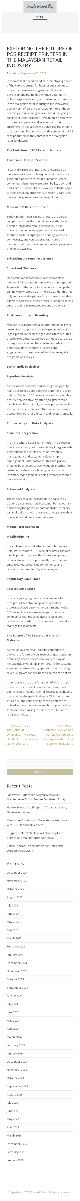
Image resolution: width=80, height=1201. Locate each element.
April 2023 (13, 1127)
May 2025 (13, 922)
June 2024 (13, 1012)
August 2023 (14, 1094)
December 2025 (17, 872)
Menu (40, 17)
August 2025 (14, 897)
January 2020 (15, 1160)
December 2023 (17, 1061)
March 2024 (14, 1037)
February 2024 (16, 1045)
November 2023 (17, 1070)
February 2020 (16, 1152)
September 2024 (17, 988)
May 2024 (13, 1020)
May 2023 (13, 1119)
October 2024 (15, 979)
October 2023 (15, 1078)
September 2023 (17, 1086)
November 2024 (17, 971)
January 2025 (15, 955)
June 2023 (13, 1111)
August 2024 (14, 996)
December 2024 (17, 963)
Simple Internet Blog (40, 6)
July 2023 (12, 1102)
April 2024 (13, 1029)
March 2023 (14, 1135)
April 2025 (13, 930)
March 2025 (14, 938)
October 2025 (15, 889)
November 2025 (17, 881)
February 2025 (16, 946)
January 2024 (15, 1053)
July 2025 (12, 905)
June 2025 (13, 914)
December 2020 (17, 1144)
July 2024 (12, 1004)
